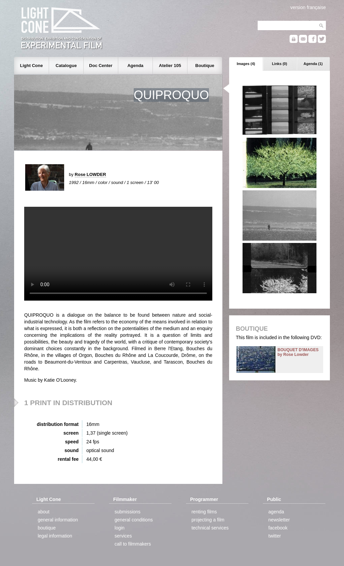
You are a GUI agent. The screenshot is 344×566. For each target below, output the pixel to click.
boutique (47, 527)
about (43, 511)
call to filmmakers (133, 544)
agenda (276, 511)
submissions (127, 511)
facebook (278, 527)
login (120, 527)
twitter (274, 536)
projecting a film (207, 519)
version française (308, 7)
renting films (204, 511)
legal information (55, 536)
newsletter (279, 519)
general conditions (134, 519)
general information (58, 519)
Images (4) (246, 64)
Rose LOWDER (90, 174)
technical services (210, 527)
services (123, 536)
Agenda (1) (313, 64)
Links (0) (279, 64)
